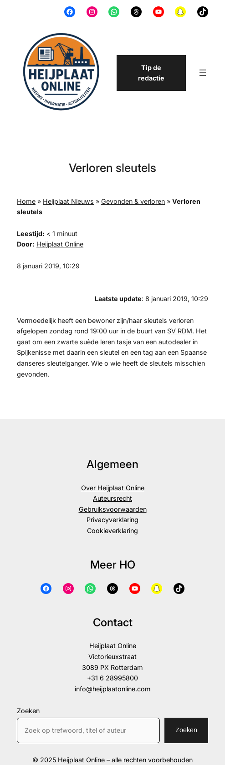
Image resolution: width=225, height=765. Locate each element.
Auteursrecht (112, 498)
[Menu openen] (202, 72)
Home (26, 201)
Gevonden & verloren (133, 201)
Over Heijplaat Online (112, 488)
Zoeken (28, 711)
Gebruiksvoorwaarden (113, 509)
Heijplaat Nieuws (68, 201)
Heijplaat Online (59, 244)
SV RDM (179, 331)
